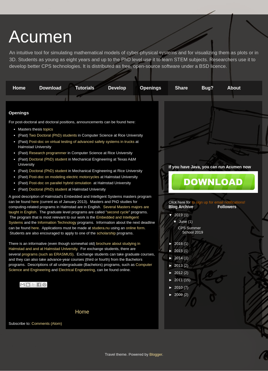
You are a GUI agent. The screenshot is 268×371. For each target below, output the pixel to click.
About (234, 87)
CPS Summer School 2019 (190, 230)
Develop (117, 87)
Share (181, 87)
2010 (179, 287)
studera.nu (101, 228)
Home (19, 87)
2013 (179, 265)
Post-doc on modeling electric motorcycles (64, 177)
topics (48, 129)
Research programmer (48, 153)
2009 (179, 294)
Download (50, 87)
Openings (150, 87)
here (35, 202)
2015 (179, 251)
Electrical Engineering (76, 270)
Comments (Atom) (47, 323)
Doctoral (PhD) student (48, 159)
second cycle (118, 212)
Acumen (40, 36)
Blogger (156, 354)
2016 (179, 243)
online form (135, 228)
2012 (179, 273)
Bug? (208, 87)
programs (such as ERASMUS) (48, 254)
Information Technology (56, 222)
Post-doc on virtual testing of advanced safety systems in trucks (82, 141)
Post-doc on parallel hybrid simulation (61, 183)
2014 (179, 258)
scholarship (106, 233)
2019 (179, 215)
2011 (179, 280)
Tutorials (84, 87)
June (183, 221)
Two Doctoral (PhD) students (53, 135)
